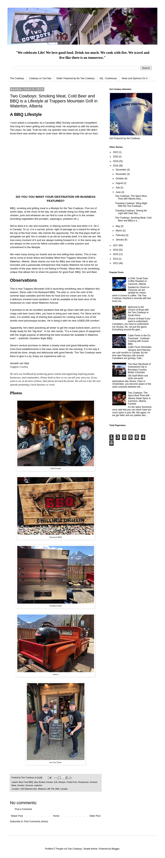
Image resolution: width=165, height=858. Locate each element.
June (118, 192)
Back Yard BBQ (26, 782)
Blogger (115, 848)
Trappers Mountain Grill (79, 257)
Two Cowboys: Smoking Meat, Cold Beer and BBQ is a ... (133, 219)
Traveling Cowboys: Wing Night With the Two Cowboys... (131, 204)
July (118, 187)
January (120, 239)
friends (49, 782)
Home (56, 816)
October (120, 178)
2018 (116, 165)
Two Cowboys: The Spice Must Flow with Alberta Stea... (131, 197)
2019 (116, 161)
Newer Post (17, 816)
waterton (38, 785)
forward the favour (64, 381)
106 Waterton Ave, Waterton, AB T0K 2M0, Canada (44, 789)
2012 (116, 263)
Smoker (20, 785)
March (119, 230)
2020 (116, 156)
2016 (116, 249)
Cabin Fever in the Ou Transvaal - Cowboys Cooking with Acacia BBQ (139, 339)
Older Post (94, 816)
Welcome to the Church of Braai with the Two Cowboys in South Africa (138, 311)
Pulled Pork (72, 782)
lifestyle (62, 782)
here (58, 377)
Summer (29, 785)
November (121, 174)
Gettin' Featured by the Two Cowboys (75, 78)
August (120, 183)
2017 (116, 245)
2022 (116, 152)
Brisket (42, 782)
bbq (36, 782)
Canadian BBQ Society (57, 122)
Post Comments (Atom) (36, 821)
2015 (116, 254)
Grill (55, 782)
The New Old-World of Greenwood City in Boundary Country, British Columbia (139, 368)
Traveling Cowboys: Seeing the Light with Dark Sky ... (131, 212)
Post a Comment (23, 809)
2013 (116, 258)
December (121, 169)
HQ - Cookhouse (108, 78)
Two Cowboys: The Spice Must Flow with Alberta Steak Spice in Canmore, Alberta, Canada (139, 398)
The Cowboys (17, 78)
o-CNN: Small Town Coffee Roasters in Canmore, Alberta (138, 281)
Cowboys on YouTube (40, 78)
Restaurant (83, 782)
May (118, 226)
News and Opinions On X (135, 78)
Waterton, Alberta (19, 261)
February (120, 235)
